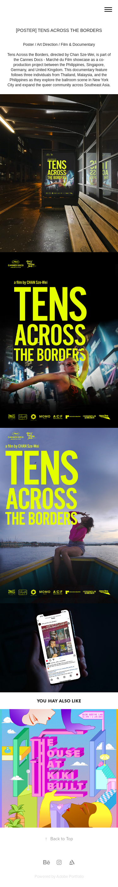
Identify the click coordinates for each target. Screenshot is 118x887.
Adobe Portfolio (70, 876)
